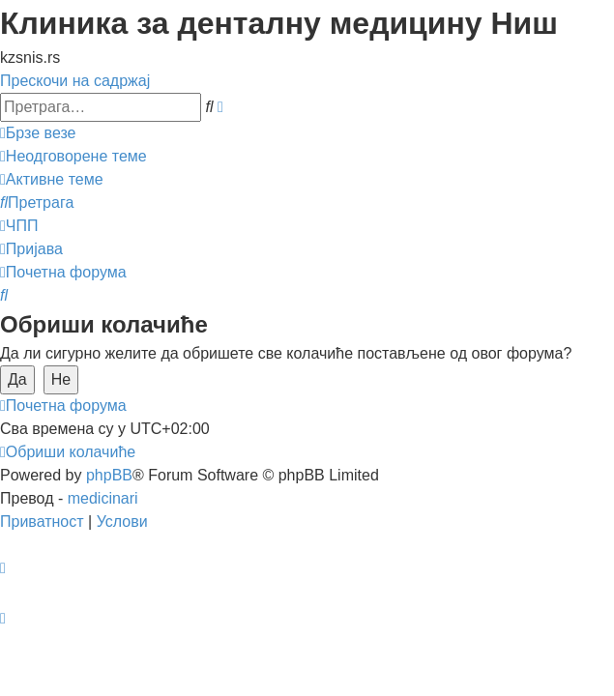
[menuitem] (73, 156)
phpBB (109, 475)
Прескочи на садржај (75, 80)
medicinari (103, 498)
